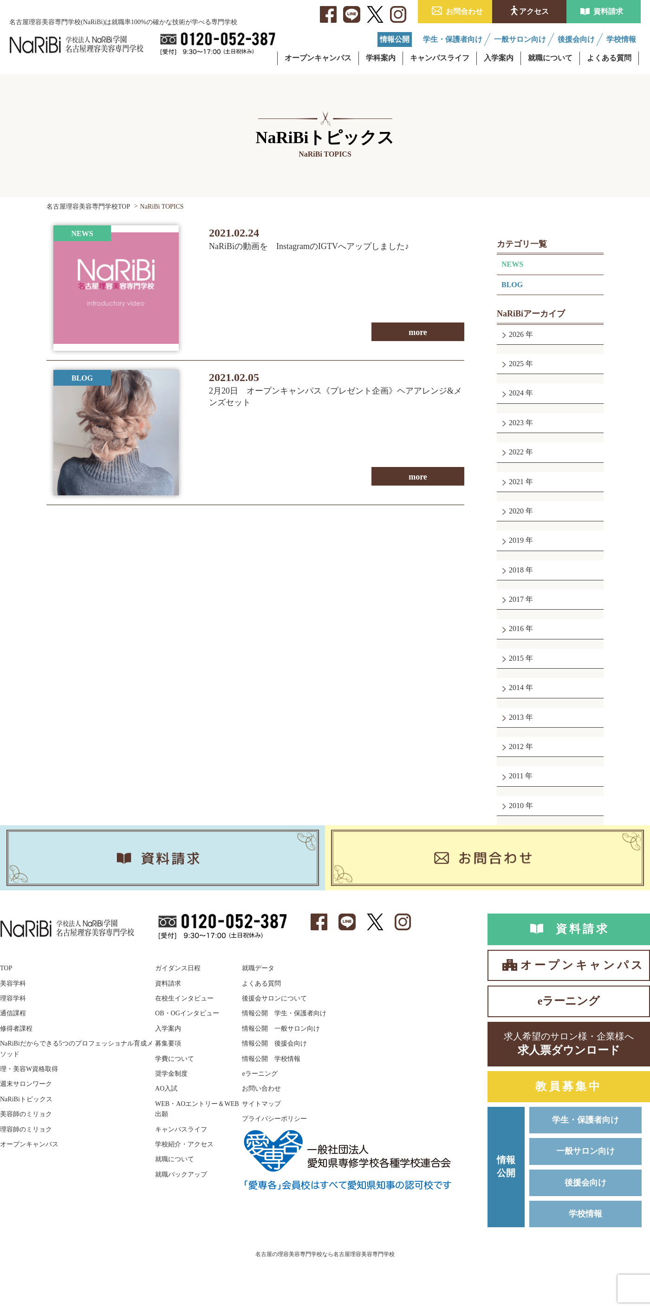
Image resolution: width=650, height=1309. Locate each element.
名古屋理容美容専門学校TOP (88, 206)
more (418, 332)
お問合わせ (464, 11)
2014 (516, 687)
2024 (516, 393)
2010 (516, 805)
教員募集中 (568, 1086)
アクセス (534, 11)
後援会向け (585, 1182)
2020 (516, 511)
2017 (516, 599)
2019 (516, 540)
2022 (516, 452)
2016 (516, 628)
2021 (516, 482)
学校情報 (585, 1213)
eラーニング (569, 1001)
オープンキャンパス (582, 965)
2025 (516, 364)
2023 (516, 423)
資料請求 (608, 11)
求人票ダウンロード (568, 1043)
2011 (516, 776)
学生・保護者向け (585, 1120)
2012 (516, 746)
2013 (516, 717)
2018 (516, 570)
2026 (516, 334)
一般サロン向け (585, 1151)
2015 (516, 658)
